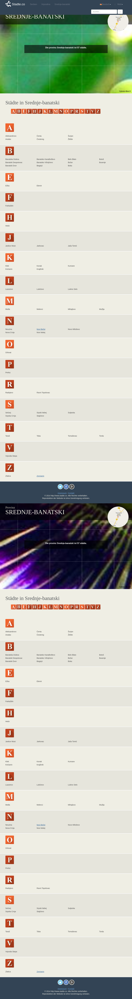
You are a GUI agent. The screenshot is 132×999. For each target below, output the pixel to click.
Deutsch (105, 4)
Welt (119, 4)
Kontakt (71, 493)
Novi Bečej (41, 329)
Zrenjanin (40, 476)
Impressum (62, 493)
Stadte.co (18, 4)
